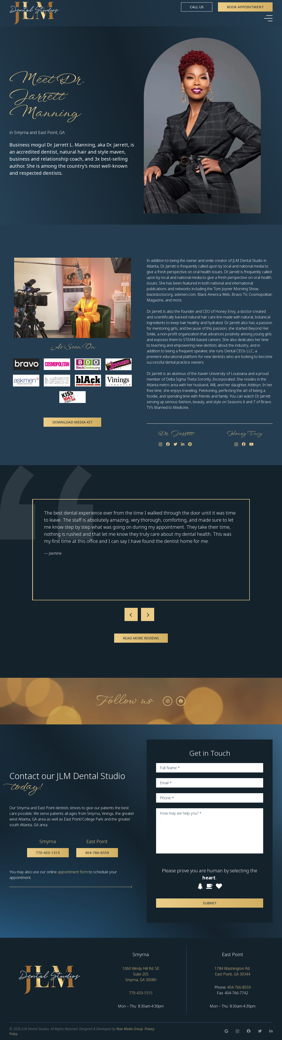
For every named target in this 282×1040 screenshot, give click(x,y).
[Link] (34, 13)
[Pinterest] (190, 444)
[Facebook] (168, 444)
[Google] (226, 1031)
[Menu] (268, 18)
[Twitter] (175, 444)
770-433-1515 (141, 992)
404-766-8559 (239, 987)
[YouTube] (251, 444)
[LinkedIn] (182, 444)
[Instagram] (160, 444)
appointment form (73, 871)
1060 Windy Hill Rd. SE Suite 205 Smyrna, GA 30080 (140, 974)
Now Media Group (129, 1029)
